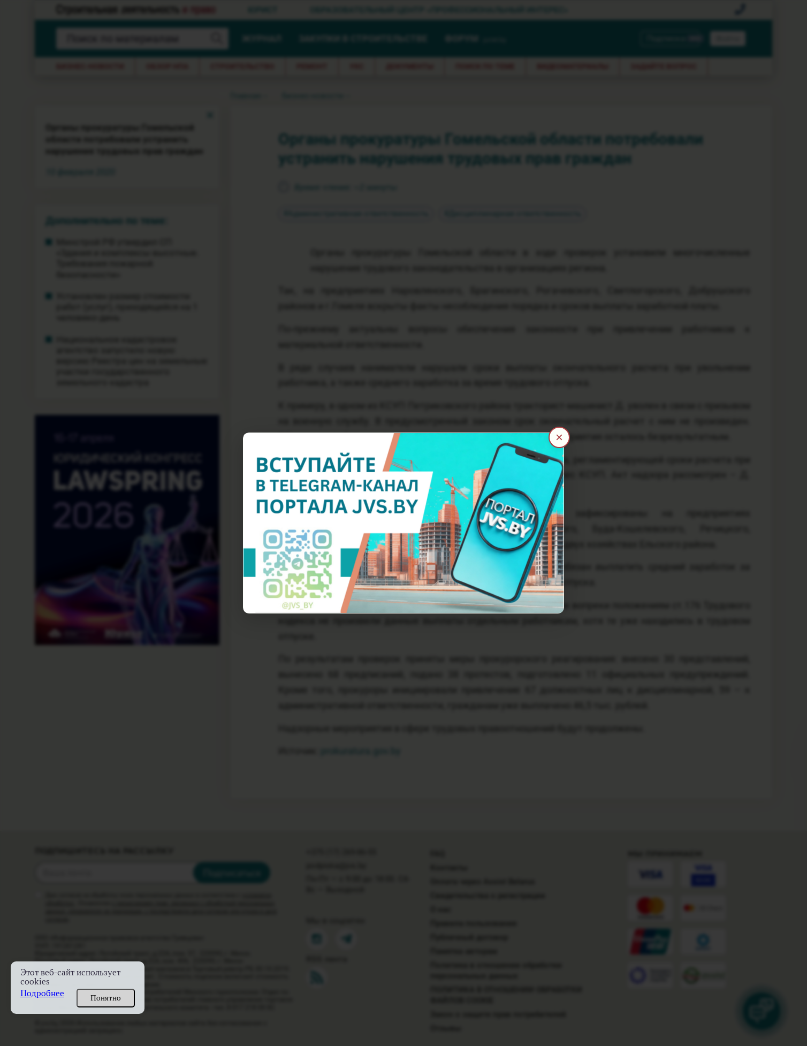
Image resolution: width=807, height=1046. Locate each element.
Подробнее (42, 993)
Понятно (105, 998)
